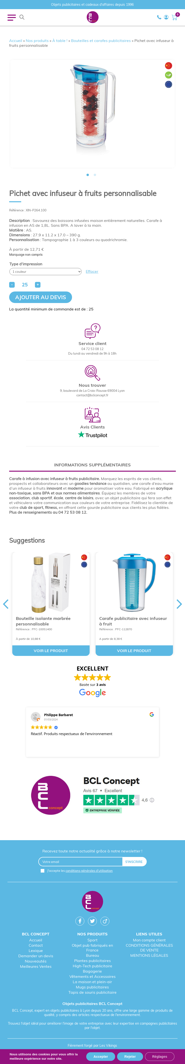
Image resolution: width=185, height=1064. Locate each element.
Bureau (92, 955)
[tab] (92, 464)
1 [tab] (87, 175)
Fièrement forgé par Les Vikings (92, 1045)
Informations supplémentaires (92, 465)
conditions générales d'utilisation (89, 871)
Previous (5, 604)
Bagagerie (92, 971)
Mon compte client (149, 940)
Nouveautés (35, 961)
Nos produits (37, 40)
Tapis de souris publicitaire (92, 992)
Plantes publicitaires (92, 960)
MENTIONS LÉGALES (149, 955)
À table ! (59, 40)
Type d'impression (25, 264)
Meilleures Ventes (36, 966)
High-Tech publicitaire (92, 965)
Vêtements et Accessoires (92, 976)
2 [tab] (95, 175)
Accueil (15, 40)
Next (179, 604)
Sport (92, 940)
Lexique (36, 950)
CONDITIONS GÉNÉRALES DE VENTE (149, 947)
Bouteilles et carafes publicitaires (101, 40)
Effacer (92, 271)
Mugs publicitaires (92, 987)
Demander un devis (35, 955)
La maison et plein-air (92, 981)
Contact (36, 945)
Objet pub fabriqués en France (92, 947)
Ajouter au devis (40, 297)
